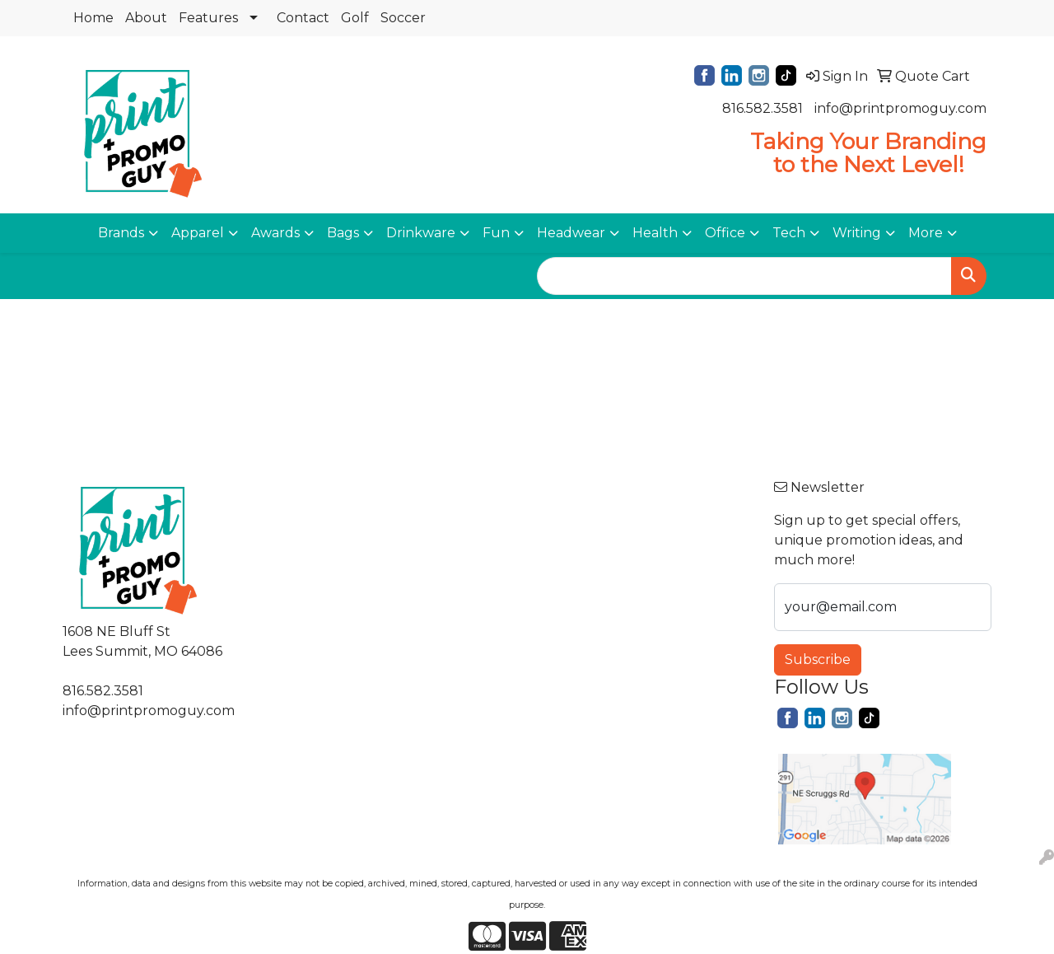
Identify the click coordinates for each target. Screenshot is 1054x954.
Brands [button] (121, 233)
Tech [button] (788, 233)
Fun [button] (496, 233)
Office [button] (725, 233)
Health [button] (655, 233)
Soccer (403, 18)
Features (208, 18)
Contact (303, 18)
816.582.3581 (762, 108)
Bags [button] (343, 233)
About (146, 18)
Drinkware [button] (420, 233)
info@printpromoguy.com (900, 108)
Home (93, 18)
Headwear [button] (571, 233)
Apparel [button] (197, 233)
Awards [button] (275, 233)
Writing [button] (856, 233)
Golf (355, 18)
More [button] (925, 233)
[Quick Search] (744, 276)
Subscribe (818, 659)
